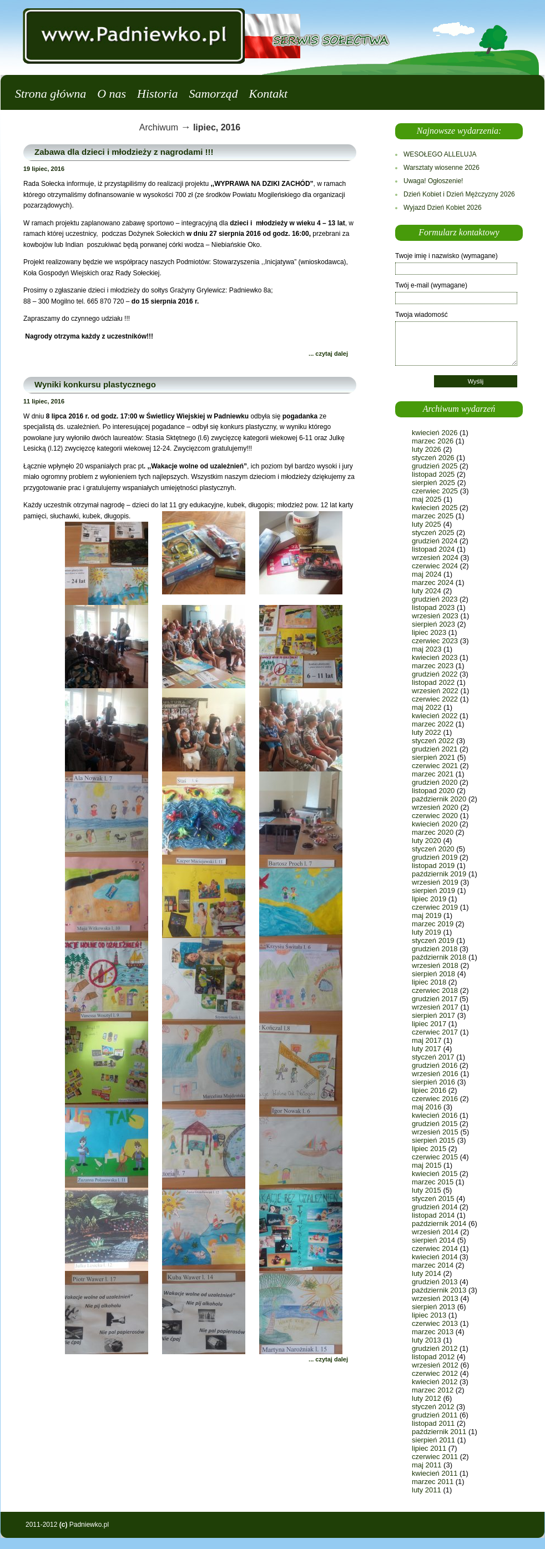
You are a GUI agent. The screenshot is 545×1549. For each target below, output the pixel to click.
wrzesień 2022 (435, 691)
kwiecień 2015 (434, 1173)
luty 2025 (426, 524)
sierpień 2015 (433, 1140)
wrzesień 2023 (435, 616)
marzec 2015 (432, 1182)
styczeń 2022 (433, 740)
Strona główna (50, 93)
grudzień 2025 (434, 466)
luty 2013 (426, 1340)
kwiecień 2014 (434, 1257)
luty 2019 (426, 932)
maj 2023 (426, 649)
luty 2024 (426, 591)
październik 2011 (439, 1431)
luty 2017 (426, 1049)
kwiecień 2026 (434, 432)
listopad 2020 (433, 790)
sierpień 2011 (433, 1440)
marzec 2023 (432, 666)
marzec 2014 (432, 1265)
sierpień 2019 (433, 890)
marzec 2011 (432, 1481)
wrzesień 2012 (435, 1365)
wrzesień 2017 (435, 1007)
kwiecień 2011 (434, 1473)
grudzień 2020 (434, 782)
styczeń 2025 (433, 532)
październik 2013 (439, 1290)
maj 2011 (426, 1465)
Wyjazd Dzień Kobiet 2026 (442, 207)
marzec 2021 (432, 774)
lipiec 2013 (429, 1315)
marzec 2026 (432, 441)
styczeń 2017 (433, 1057)
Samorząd (213, 93)
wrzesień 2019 (435, 882)
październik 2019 (439, 874)
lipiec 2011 (429, 1448)
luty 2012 (426, 1398)
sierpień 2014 (433, 1240)
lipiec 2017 (429, 1024)
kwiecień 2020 (434, 824)
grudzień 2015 (434, 1123)
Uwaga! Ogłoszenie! (433, 181)
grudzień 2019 (434, 857)
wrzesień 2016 (435, 1073)
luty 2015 (426, 1190)
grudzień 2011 (434, 1415)
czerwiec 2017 (435, 1032)
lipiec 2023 (429, 632)
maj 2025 (426, 499)
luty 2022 (426, 732)
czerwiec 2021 (435, 765)
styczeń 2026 (433, 457)
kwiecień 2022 (434, 716)
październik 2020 (439, 799)
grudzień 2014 (434, 1207)
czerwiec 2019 (435, 907)
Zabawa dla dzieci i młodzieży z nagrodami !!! (124, 152)
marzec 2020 (432, 832)
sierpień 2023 (433, 624)
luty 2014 (426, 1273)
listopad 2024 (433, 549)
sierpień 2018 (433, 974)
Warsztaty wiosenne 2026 (441, 167)
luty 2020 (426, 840)
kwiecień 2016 (434, 1115)
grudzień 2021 (434, 749)
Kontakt (268, 93)
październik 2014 (439, 1223)
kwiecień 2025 (434, 507)
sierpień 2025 (433, 482)
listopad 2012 (433, 1357)
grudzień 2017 (434, 999)
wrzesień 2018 (435, 965)
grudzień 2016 (434, 1065)
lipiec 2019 (429, 899)
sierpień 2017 (433, 1015)
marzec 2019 (432, 924)
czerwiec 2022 (435, 699)
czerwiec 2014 (435, 1248)
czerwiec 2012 (435, 1373)
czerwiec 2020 (435, 815)
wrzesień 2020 (435, 807)
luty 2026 (426, 449)
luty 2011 (426, 1490)
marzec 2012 (432, 1390)
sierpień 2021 (433, 757)
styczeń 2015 (433, 1198)
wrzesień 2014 (435, 1232)
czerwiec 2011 (435, 1456)
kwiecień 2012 (434, 1382)
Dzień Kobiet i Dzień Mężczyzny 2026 (459, 194)
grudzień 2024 (434, 541)
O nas (111, 93)
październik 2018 (439, 957)
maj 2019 (426, 915)
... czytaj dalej (328, 353)
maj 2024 (426, 574)
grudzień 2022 (434, 674)
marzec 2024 (432, 582)
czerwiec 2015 (435, 1157)
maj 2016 (426, 1107)
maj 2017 (426, 1040)
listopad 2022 (433, 682)
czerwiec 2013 (435, 1323)
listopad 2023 (433, 607)
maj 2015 (426, 1165)
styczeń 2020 (433, 849)
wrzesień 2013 (435, 1298)
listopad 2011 (433, 1423)
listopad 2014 (433, 1215)
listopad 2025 (433, 474)
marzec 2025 (432, 516)
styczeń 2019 (433, 940)
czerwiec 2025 (435, 491)
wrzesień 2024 (435, 557)
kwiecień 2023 (434, 657)
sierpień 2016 (433, 1082)
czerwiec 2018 (435, 990)
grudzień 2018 (434, 949)
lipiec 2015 (429, 1148)
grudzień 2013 (434, 1282)
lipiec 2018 (429, 982)
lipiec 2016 (429, 1090)
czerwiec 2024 (435, 566)
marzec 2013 (432, 1332)
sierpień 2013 (433, 1307)
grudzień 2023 (434, 599)
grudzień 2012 (434, 1348)
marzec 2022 (432, 724)
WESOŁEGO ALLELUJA (439, 154)
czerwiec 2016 (435, 1098)
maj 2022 (426, 707)
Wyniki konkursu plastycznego (95, 384)
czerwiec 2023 (435, 641)
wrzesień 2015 (435, 1132)
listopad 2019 (433, 865)
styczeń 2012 (433, 1406)
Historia (157, 93)
